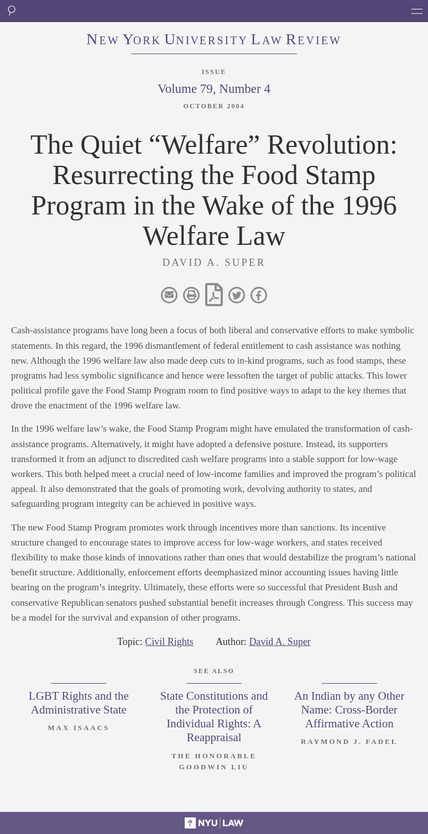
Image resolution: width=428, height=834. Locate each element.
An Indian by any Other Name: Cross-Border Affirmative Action (349, 709)
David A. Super (280, 641)
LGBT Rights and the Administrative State (79, 702)
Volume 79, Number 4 (214, 89)
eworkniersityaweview (214, 40)
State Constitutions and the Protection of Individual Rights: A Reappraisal (214, 716)
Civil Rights (169, 641)
